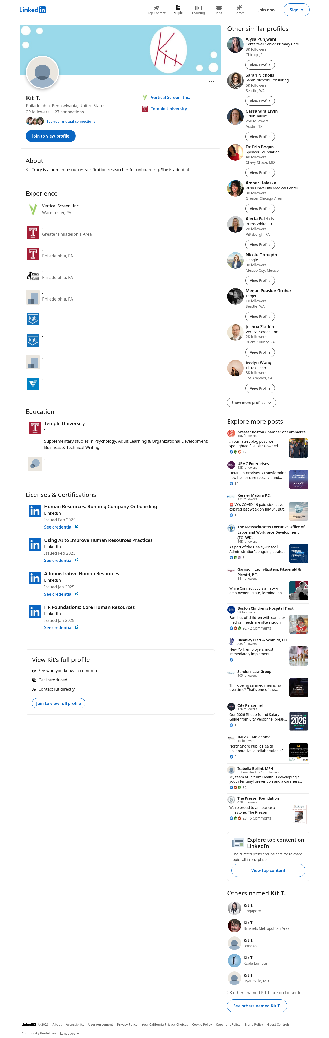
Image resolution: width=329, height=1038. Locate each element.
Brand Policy (253, 1024)
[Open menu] (211, 81)
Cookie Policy (202, 1024)
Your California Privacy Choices (165, 1024)
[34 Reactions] (238, 557)
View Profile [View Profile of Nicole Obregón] (260, 280)
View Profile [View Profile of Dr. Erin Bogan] (260, 172)
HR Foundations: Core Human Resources (89, 607)
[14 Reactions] (234, 483)
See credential (61, 527)
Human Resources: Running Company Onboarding (100, 506)
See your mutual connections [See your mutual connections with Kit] (71, 121)
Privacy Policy (127, 1024)
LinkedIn (52, 513)
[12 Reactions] (238, 451)
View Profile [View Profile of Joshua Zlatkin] (260, 352)
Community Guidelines (39, 1033)
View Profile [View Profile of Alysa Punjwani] (260, 64)
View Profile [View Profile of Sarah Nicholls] (260, 100)
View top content (268, 870)
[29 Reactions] (238, 818)
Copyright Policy (228, 1024)
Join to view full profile (58, 703)
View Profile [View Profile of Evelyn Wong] (260, 388)
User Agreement (100, 1024)
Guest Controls (278, 1024)
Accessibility (75, 1024)
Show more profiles (251, 402)
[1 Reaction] (232, 515)
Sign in (296, 10)
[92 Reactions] (238, 628)
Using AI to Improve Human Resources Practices (98, 540)
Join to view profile (50, 136)
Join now (267, 10)
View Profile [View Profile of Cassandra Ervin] (260, 136)
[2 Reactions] (232, 659)
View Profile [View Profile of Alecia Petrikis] (260, 244)
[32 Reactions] (238, 787)
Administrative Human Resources (81, 573)
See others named (257, 1006)
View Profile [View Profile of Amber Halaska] (260, 208)
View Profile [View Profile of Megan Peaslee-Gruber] (260, 316)
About (57, 1024)
